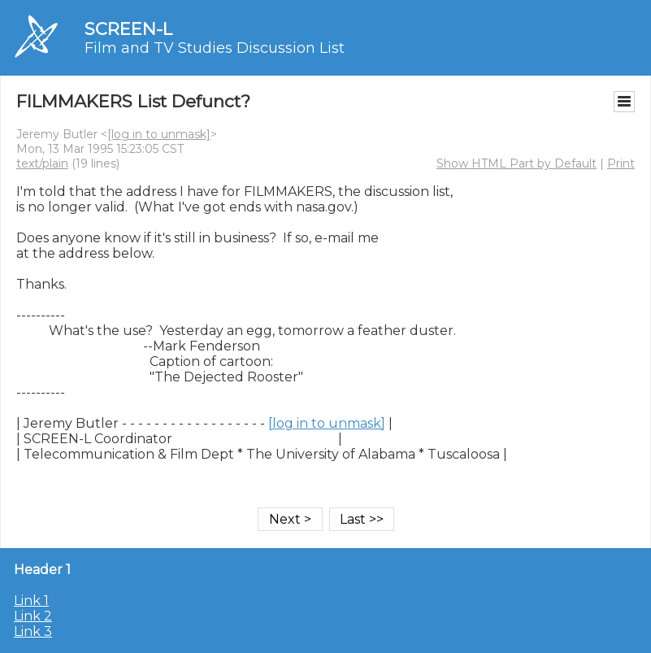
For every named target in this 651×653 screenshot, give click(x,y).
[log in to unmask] (158, 134)
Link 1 (31, 600)
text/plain (42, 163)
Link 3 (33, 631)
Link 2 (33, 616)
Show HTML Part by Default (516, 163)
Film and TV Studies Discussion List (215, 48)
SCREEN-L (128, 29)
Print (621, 163)
